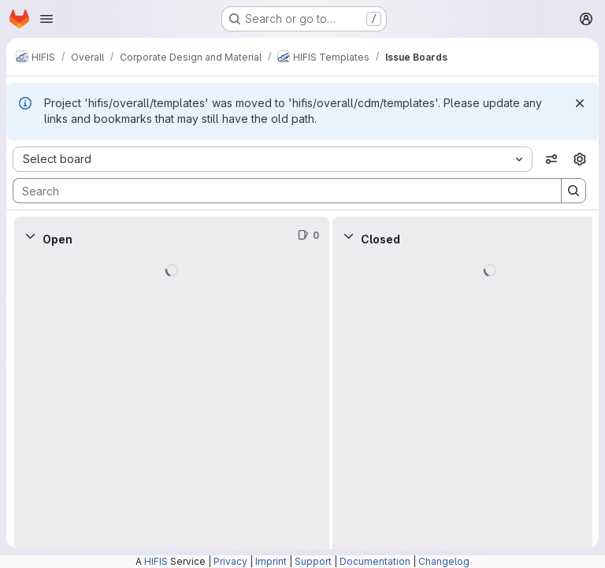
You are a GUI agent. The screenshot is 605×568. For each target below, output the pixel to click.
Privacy (230, 561)
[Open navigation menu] (46, 19)
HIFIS (156, 561)
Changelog (444, 561)
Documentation (375, 561)
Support (313, 561)
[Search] (279, 190)
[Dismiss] (579, 103)
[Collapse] (29, 235)
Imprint (271, 561)
